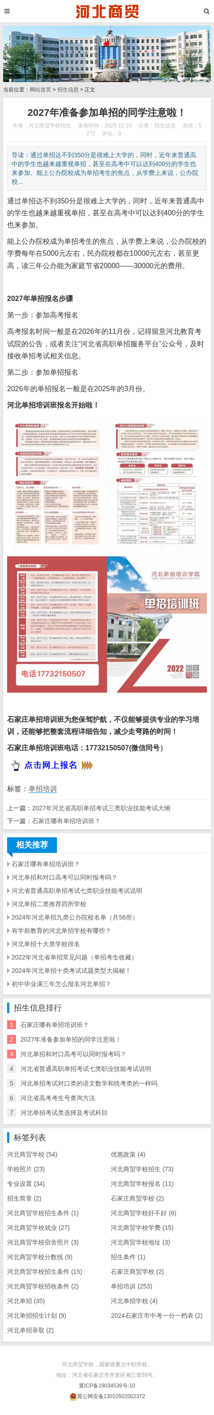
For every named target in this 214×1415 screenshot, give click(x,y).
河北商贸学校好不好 (143, 1213)
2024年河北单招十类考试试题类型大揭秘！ (71, 970)
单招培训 (42, 789)
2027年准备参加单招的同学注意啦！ (70, 1039)
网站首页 (40, 90)
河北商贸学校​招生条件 (43, 1213)
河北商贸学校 (32, 1154)
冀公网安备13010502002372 (111, 1396)
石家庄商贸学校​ (137, 1198)
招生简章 (24, 1198)
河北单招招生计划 (36, 1315)
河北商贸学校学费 (142, 1227)
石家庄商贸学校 (137, 1271)
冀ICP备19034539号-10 (107, 1386)
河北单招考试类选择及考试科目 (64, 1112)
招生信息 (68, 90)
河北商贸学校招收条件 (43, 1286)
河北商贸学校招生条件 (44, 1271)
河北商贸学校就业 (38, 1227)
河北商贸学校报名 (142, 1183)
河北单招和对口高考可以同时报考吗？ (64, 877)
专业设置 (26, 1183)
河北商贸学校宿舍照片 (43, 1242)
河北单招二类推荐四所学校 (49, 904)
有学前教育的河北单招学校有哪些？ (61, 930)
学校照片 (26, 1169)
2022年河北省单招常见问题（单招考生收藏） (74, 957)
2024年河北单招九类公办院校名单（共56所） (75, 917)
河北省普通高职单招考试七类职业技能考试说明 (77, 890)
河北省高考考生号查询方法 (57, 1098)
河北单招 (26, 1300)
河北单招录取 (30, 1330)
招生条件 (128, 1256)
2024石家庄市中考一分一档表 (156, 1315)
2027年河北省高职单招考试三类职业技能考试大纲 (101, 808)
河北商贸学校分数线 (40, 1256)
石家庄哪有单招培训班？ (66, 820)
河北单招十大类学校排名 (46, 943)
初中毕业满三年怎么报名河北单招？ (61, 983)
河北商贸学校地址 (140, 1242)
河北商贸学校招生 (142, 1169)
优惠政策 (128, 1154)
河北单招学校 (134, 1300)
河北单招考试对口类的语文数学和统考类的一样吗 (88, 1083)
